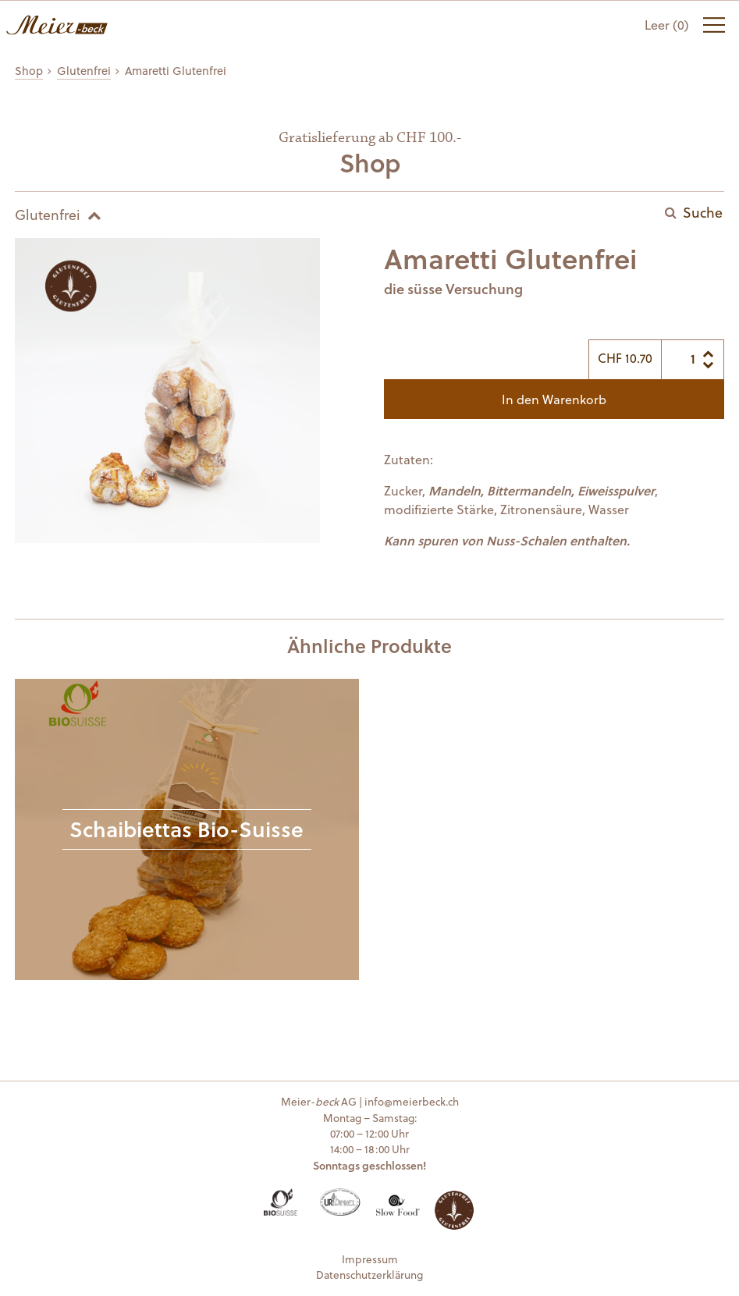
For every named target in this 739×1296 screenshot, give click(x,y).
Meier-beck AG (57, 25)
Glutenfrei (84, 70)
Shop (29, 70)
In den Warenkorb (554, 399)
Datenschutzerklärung (369, 1274)
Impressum (370, 1259)
